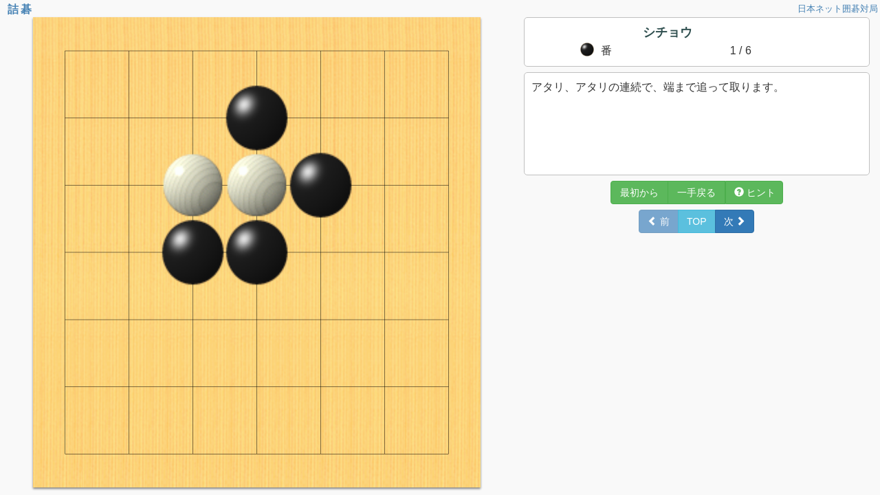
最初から (639, 192)
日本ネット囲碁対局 (838, 8)
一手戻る (696, 192)
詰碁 (21, 9)
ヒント (755, 192)
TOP (697, 221)
